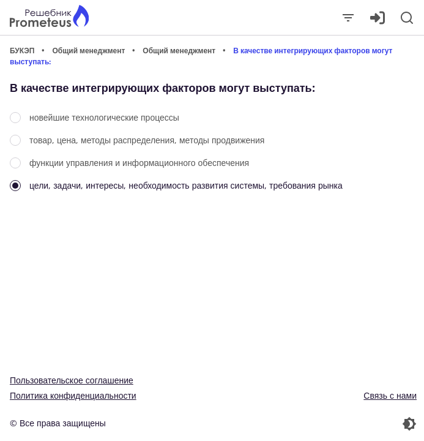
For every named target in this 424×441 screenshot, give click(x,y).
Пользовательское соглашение (71, 380)
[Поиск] (407, 17)
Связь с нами (390, 395)
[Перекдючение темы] (316, 424)
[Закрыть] (348, 17)
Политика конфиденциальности (73, 395)
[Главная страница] (49, 17)
